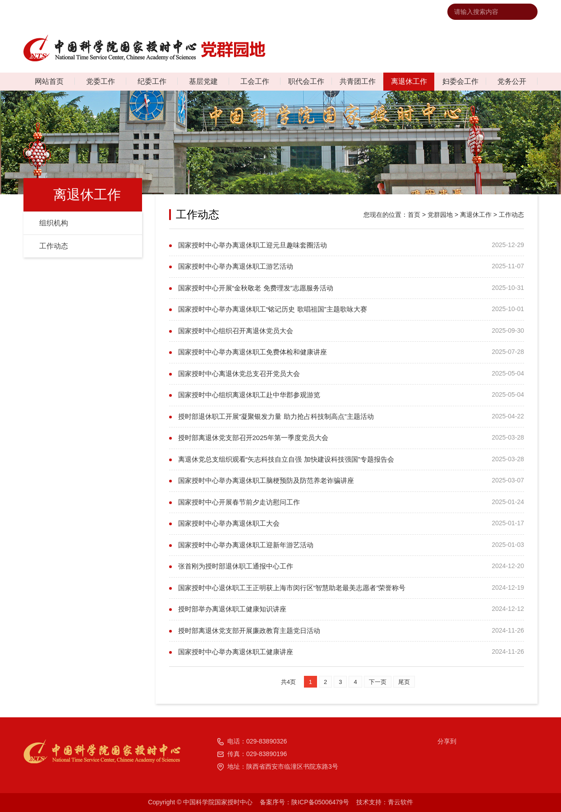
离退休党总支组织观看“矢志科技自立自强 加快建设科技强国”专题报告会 (286, 459)
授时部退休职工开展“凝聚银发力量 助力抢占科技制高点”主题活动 (276, 416)
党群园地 (440, 214)
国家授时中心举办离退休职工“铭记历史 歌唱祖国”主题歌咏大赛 (272, 309)
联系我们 (336, 11)
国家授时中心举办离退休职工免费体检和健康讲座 (252, 352)
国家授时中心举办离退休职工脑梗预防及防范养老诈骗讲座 (266, 480)
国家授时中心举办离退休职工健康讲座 (235, 652)
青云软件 (400, 802)
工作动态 (53, 246)
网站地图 (370, 11)
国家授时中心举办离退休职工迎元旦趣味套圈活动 (252, 245)
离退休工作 (409, 81)
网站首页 (49, 81)
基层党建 (203, 81)
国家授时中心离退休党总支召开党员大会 (239, 373)
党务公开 (511, 81)
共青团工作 (358, 81)
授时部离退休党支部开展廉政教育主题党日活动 (249, 630)
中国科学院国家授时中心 (281, 11)
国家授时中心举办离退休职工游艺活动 (235, 266)
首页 (414, 214)
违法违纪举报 (411, 11)
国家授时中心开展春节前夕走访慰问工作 (239, 502)
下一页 (377, 682)
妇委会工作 (460, 81)
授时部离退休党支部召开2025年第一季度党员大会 (253, 437)
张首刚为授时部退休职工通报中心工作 (235, 566)
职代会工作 (306, 81)
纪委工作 (152, 81)
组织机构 (53, 223)
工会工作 (254, 81)
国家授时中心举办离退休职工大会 (229, 523)
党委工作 (100, 81)
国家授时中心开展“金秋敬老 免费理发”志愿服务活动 (255, 288)
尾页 (404, 682)
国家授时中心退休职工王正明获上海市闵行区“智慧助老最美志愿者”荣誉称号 (292, 588)
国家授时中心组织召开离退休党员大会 (235, 331)
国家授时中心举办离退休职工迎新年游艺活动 (245, 545)
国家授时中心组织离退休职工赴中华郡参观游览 (249, 395)
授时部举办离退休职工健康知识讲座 (232, 609)
